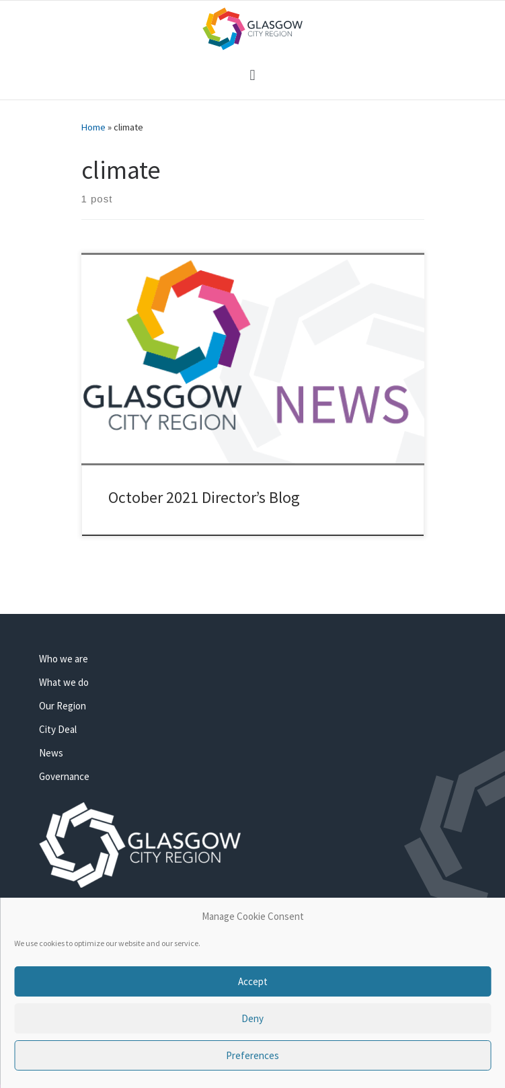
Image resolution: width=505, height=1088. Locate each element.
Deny (252, 1018)
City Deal (58, 729)
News (51, 752)
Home (93, 127)
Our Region (62, 705)
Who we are (63, 658)
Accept (253, 981)
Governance (64, 776)
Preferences (252, 1055)
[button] (252, 75)
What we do (64, 682)
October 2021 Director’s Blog (204, 497)
